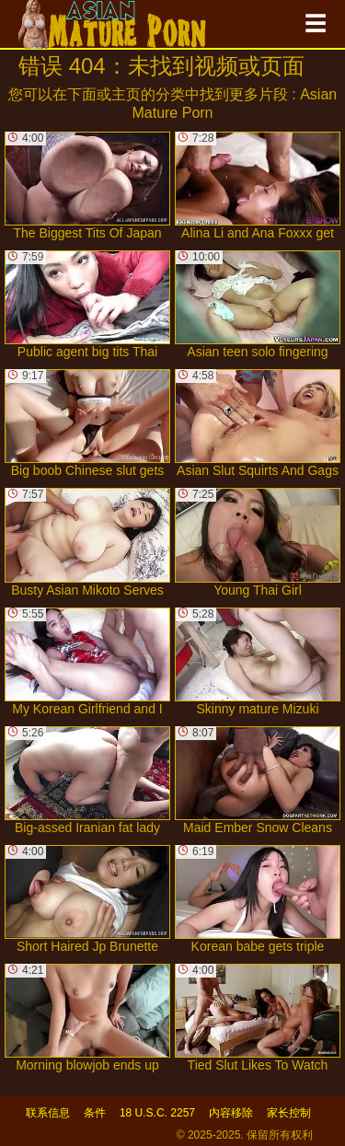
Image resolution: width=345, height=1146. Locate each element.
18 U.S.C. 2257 (157, 1112)
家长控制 (289, 1112)
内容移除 (231, 1112)
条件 (95, 1112)
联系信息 (48, 1112)
